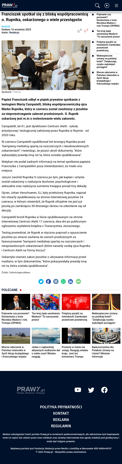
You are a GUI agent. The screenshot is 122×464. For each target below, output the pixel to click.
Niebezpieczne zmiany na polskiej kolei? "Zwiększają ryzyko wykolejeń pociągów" (107, 61)
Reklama (61, 419)
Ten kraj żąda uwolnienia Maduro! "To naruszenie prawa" (108, 34)
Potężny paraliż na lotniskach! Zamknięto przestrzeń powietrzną (108, 46)
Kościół (6, 26)
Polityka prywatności (61, 407)
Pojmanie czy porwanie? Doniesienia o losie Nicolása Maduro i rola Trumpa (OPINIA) (108, 20)
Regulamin (61, 426)
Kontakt (61, 413)
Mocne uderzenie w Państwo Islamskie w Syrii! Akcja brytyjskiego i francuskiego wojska (108, 78)
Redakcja (14, 32)
